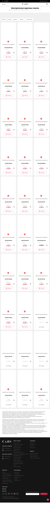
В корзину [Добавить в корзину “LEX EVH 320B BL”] (25, 57)
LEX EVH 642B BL (8, 281)
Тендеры (16, 480)
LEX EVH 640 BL (41, 358)
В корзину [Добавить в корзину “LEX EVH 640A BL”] (8, 212)
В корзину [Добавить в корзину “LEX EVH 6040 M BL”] (41, 251)
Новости (4, 474)
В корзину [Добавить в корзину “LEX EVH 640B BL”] (25, 174)
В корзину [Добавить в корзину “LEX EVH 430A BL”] (25, 135)
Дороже (21, 19)
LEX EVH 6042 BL (25, 281)
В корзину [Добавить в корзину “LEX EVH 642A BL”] (25, 251)
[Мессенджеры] (48, 499)
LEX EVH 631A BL (8, 397)
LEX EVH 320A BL (8, 86)
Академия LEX (17, 482)
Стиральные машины (17, 459)
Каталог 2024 (16, 474)
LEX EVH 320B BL (25, 47)
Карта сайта (4, 489)
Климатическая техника (18, 464)
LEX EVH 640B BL (25, 164)
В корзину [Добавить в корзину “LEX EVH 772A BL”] (25, 329)
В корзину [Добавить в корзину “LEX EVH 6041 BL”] (8, 251)
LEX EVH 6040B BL (41, 164)
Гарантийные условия (34, 455)
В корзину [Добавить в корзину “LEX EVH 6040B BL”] (41, 174)
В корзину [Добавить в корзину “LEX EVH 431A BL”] (8, 174)
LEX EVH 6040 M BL (41, 242)
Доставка (4, 491)
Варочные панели (16, 451)
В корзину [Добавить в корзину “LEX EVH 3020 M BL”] (8, 57)
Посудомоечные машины (18, 454)
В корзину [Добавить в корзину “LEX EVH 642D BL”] (8, 329)
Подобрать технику (6, 1)
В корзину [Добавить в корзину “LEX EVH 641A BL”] (41, 212)
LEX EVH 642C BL (41, 281)
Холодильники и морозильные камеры (20, 456)
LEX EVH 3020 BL (25, 86)
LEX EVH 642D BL (8, 319)
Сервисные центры (33, 457)
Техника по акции (16, 448)
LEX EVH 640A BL (8, 203)
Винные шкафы (16, 445)
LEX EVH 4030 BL (41, 125)
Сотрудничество (17, 479)
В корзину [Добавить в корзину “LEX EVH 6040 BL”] (25, 212)
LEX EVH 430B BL (8, 125)
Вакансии (32, 448)
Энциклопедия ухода (6, 476)
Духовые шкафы (16, 453)
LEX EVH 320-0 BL (8, 358)
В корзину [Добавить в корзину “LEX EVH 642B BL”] (8, 290)
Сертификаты (16, 476)
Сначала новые (29, 19)
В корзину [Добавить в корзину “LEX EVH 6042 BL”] (25, 290)
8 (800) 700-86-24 (45, 1)
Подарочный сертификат (18, 446)
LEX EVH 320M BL (41, 319)
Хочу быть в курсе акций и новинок (32, 494)
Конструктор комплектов (7, 482)
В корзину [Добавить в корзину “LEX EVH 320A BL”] (8, 96)
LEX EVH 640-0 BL (25, 358)
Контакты (4, 493)
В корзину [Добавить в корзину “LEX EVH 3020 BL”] (25, 96)
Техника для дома (16, 461)
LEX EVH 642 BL (41, 397)
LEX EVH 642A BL (25, 242)
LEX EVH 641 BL (25, 397)
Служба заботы (5, 485)
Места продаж (32, 446)
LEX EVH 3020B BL (41, 47)
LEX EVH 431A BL (8, 164)
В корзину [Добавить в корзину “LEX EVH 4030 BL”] (41, 135)
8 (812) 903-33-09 (8, 450)
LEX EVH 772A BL (25, 319)
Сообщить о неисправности (35, 460)
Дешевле (15, 19)
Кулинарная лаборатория (7, 477)
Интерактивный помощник (7, 484)
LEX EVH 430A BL (25, 125)
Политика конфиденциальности (8, 499)
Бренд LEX (32, 445)
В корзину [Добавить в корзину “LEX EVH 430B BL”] (8, 135)
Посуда (14, 467)
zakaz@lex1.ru (7, 460)
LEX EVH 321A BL (41, 86)
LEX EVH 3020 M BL (8, 47)
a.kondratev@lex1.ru (8, 452)
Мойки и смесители (17, 462)
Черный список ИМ (33, 458)
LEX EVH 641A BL (41, 203)
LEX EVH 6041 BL (8, 242)
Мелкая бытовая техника (18, 465)
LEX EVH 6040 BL (25, 203)
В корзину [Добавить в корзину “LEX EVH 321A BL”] (41, 96)
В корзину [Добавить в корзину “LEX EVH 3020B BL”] (41, 57)
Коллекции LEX (5, 480)
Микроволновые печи (17, 457)
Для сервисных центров (18, 477)
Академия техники (5, 479)
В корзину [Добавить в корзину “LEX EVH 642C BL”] (41, 290)
